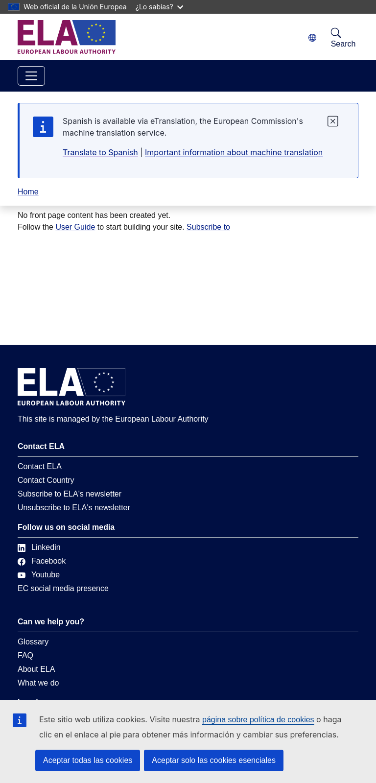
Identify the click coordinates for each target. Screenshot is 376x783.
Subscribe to (208, 227)
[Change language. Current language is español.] (312, 38)
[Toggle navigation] (31, 76)
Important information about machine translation (234, 152)
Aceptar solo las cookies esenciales (214, 760)
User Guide (75, 227)
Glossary (33, 642)
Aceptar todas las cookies (87, 760)
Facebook (42, 561)
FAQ (25, 655)
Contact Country (46, 480)
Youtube (39, 574)
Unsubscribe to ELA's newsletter (74, 507)
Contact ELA (40, 466)
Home (28, 192)
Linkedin (39, 547)
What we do (38, 683)
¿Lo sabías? (159, 6)
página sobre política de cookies (258, 719)
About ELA (36, 669)
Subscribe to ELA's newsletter (69, 494)
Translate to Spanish (100, 152)
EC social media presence (63, 588)
